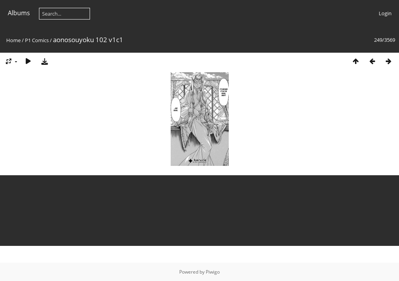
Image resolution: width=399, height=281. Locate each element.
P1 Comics (37, 40)
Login (385, 13)
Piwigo (213, 272)
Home (13, 40)
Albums (19, 13)
